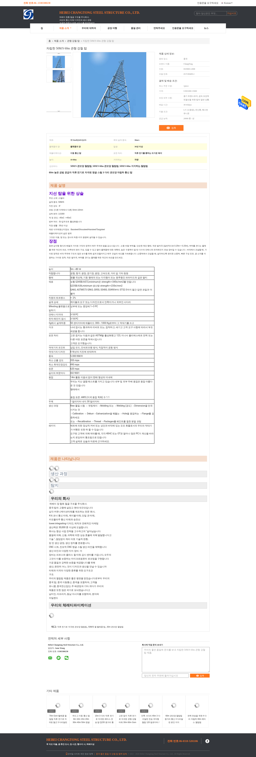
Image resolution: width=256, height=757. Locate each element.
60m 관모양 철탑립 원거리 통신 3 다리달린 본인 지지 (174, 719)
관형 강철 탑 (73, 41)
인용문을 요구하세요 (207, 3)
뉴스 (206, 28)
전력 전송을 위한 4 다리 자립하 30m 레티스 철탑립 (197, 719)
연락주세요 (159, 28)
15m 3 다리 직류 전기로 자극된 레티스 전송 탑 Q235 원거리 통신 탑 (104, 721)
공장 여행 (112, 28)
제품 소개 (65, 28)
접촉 (173, 128)
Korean (228, 3)
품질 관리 (136, 28)
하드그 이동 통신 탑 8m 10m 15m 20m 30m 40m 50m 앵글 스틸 (81, 721)
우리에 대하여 (89, 28)
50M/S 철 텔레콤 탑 (96, 627)
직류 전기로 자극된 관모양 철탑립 (72, 627)
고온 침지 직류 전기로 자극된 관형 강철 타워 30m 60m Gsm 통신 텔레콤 (127, 721)
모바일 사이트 (73, 754)
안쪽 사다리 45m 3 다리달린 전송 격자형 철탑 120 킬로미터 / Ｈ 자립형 (150, 721)
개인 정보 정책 (86, 754)
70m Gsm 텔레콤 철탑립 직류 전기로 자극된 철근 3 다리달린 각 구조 (58, 721)
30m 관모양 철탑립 (115, 627)
